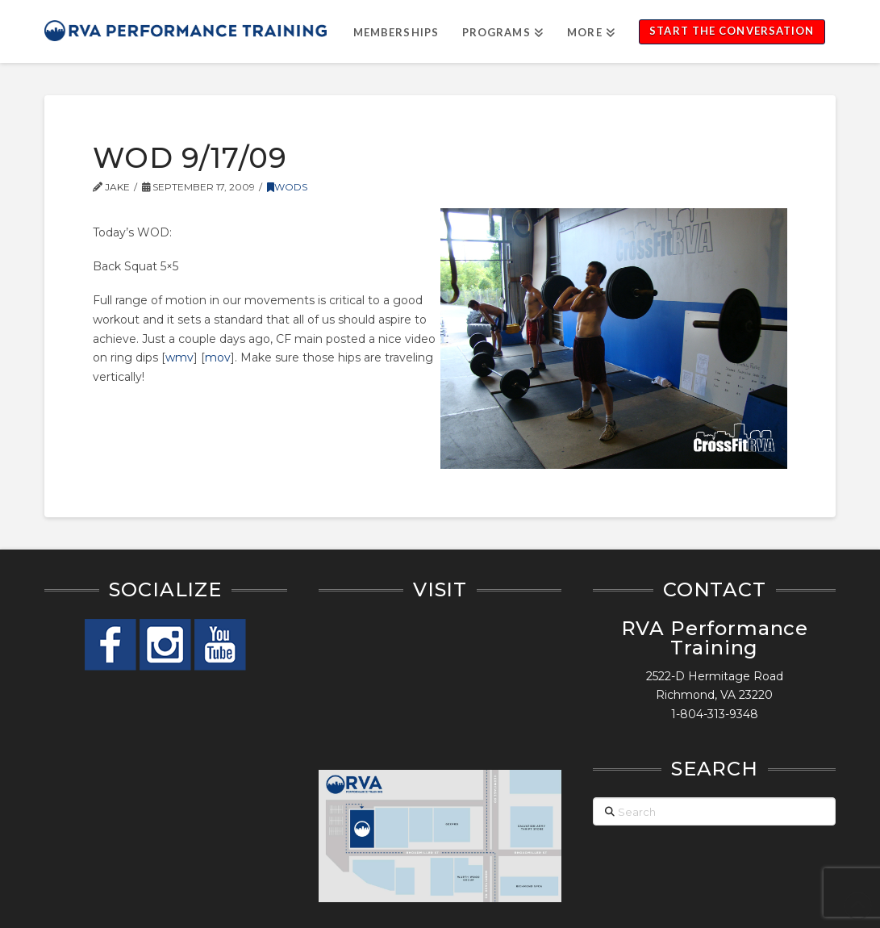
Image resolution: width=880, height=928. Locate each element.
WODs (287, 187)
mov (218, 357)
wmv (179, 357)
